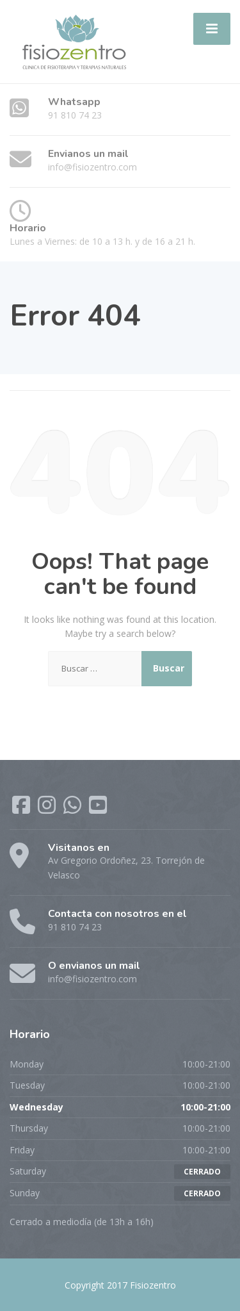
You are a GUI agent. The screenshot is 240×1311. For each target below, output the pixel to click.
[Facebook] (22, 809)
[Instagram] (48, 809)
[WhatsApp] (73, 809)
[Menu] (211, 29)
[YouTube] (98, 809)
